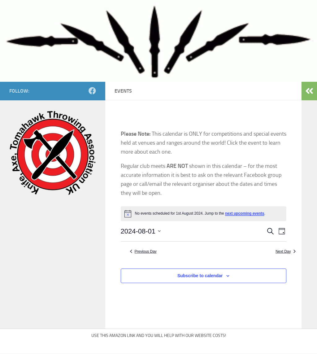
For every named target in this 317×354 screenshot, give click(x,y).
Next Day (285, 251)
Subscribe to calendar (200, 275)
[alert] (203, 213)
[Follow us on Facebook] (92, 90)
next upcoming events (244, 213)
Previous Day (143, 251)
